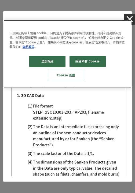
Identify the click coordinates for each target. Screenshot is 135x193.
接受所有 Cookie (87, 61)
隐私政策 (28, 46)
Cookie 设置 (66, 75)
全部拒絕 (47, 61)
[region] (67, 54)
